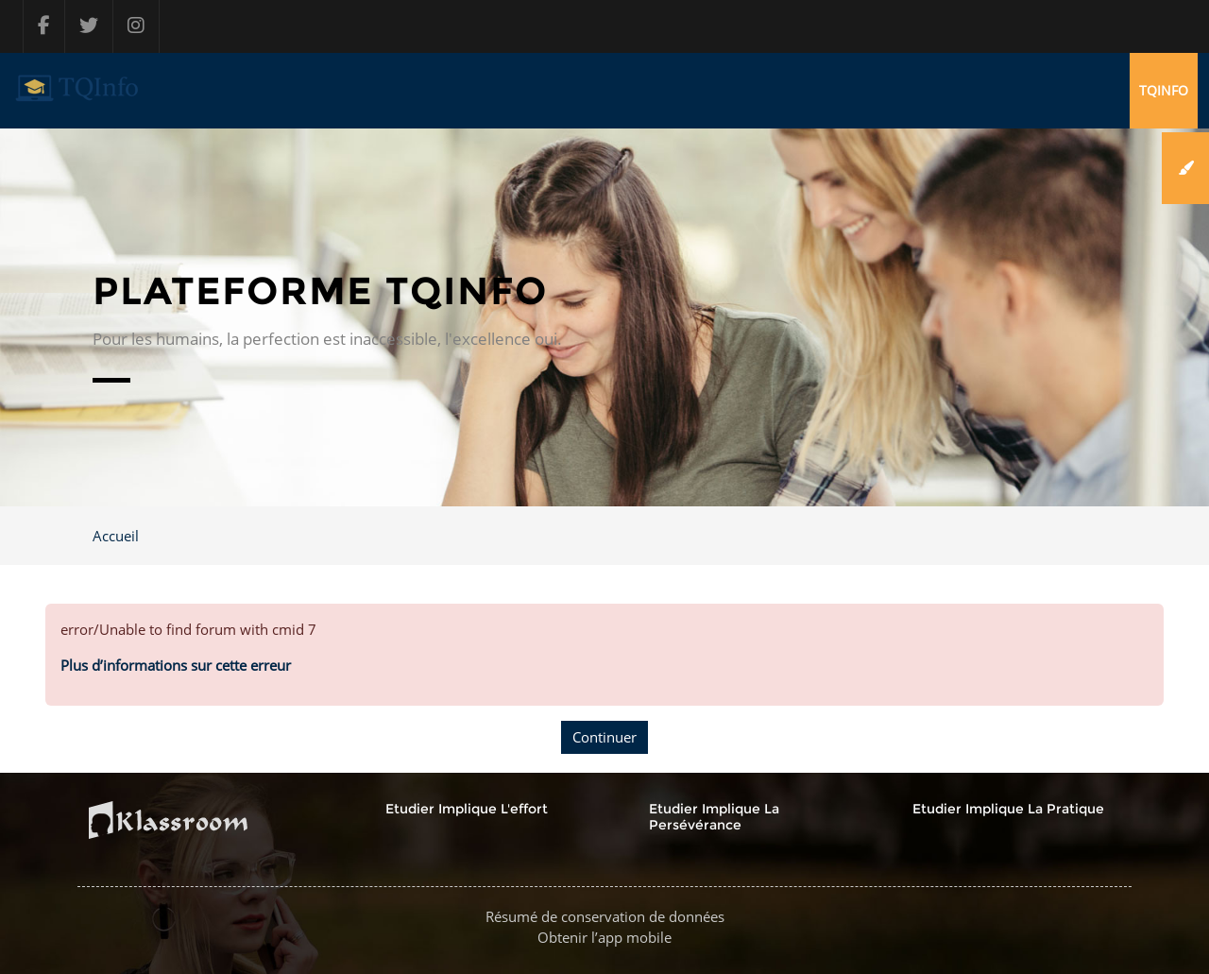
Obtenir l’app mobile (604, 937)
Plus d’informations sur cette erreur (175, 665)
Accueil (116, 535)
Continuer (604, 736)
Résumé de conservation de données (604, 916)
